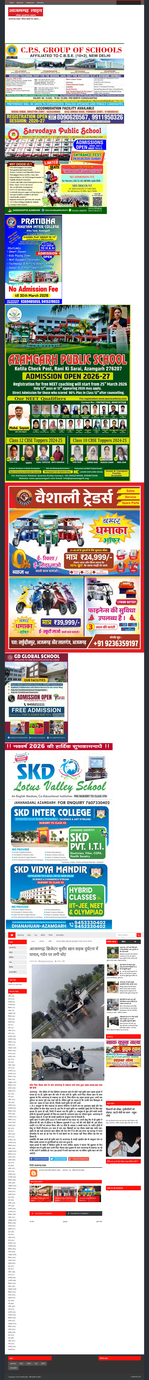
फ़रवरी (10, 1002)
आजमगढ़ (12, 947)
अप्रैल (9, 996)
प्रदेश (29, 935)
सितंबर (10, 1016)
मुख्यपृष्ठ (65, 1221)
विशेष (50, 935)
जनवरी (10, 1005)
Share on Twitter (58, 1159)
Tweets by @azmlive (15, 984)
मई (9, 1028)
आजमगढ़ (20, 935)
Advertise (40, 2)
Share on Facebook (39, 1159)
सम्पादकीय (60, 935)
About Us (20, 2)
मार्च (9, 999)
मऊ (35, 935)
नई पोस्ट (32, 1221)
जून (9, 1025)
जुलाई (9, 1022)
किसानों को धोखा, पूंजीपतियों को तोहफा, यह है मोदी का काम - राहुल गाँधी (121, 1112)
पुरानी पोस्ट (99, 1221)
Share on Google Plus (78, 1159)
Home (12, 2)
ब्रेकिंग (63, 961)
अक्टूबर (10, 1013)
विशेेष (11, 966)
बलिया (43, 935)
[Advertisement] (75, 23)
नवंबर (9, 1010)
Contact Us (30, 2)
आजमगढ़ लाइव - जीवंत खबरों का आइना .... (31, 1377)
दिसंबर (10, 1007)
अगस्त (10, 1019)
